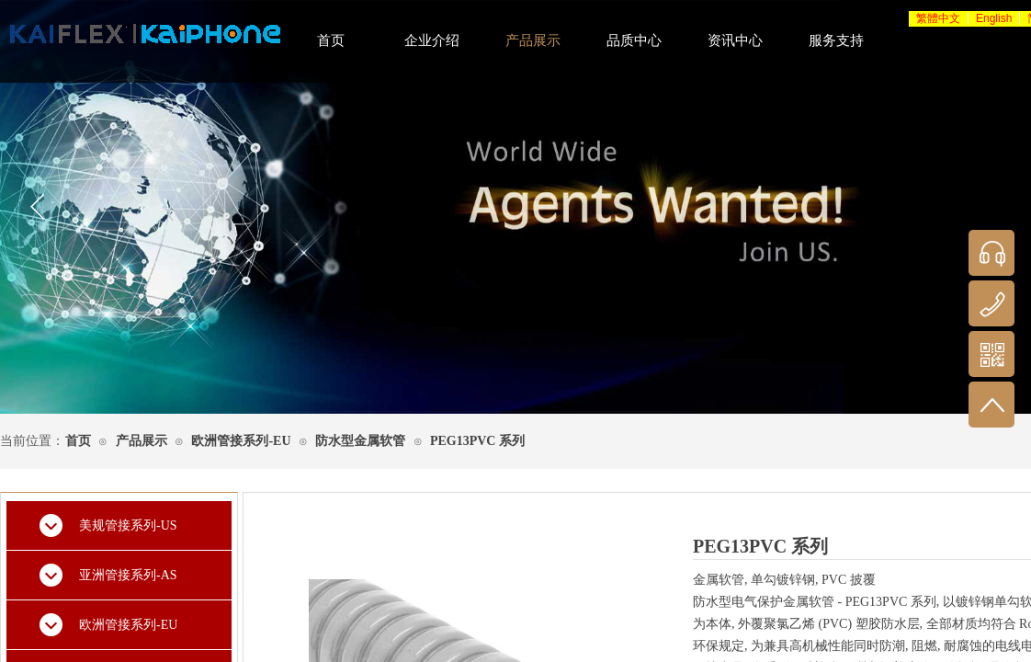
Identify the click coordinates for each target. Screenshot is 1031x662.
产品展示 (141, 441)
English (994, 18)
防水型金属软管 (360, 441)
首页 (78, 441)
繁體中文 (938, 18)
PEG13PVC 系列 (477, 441)
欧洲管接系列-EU (240, 441)
